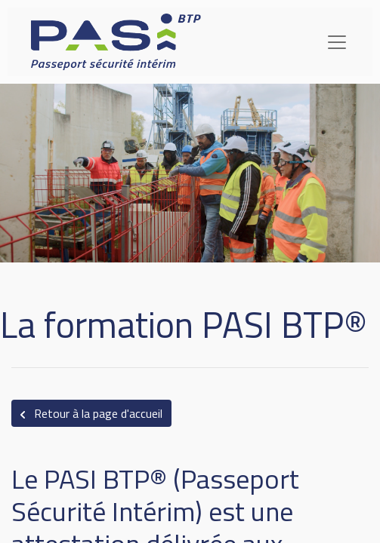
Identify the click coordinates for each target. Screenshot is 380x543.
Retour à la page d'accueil (91, 413)
